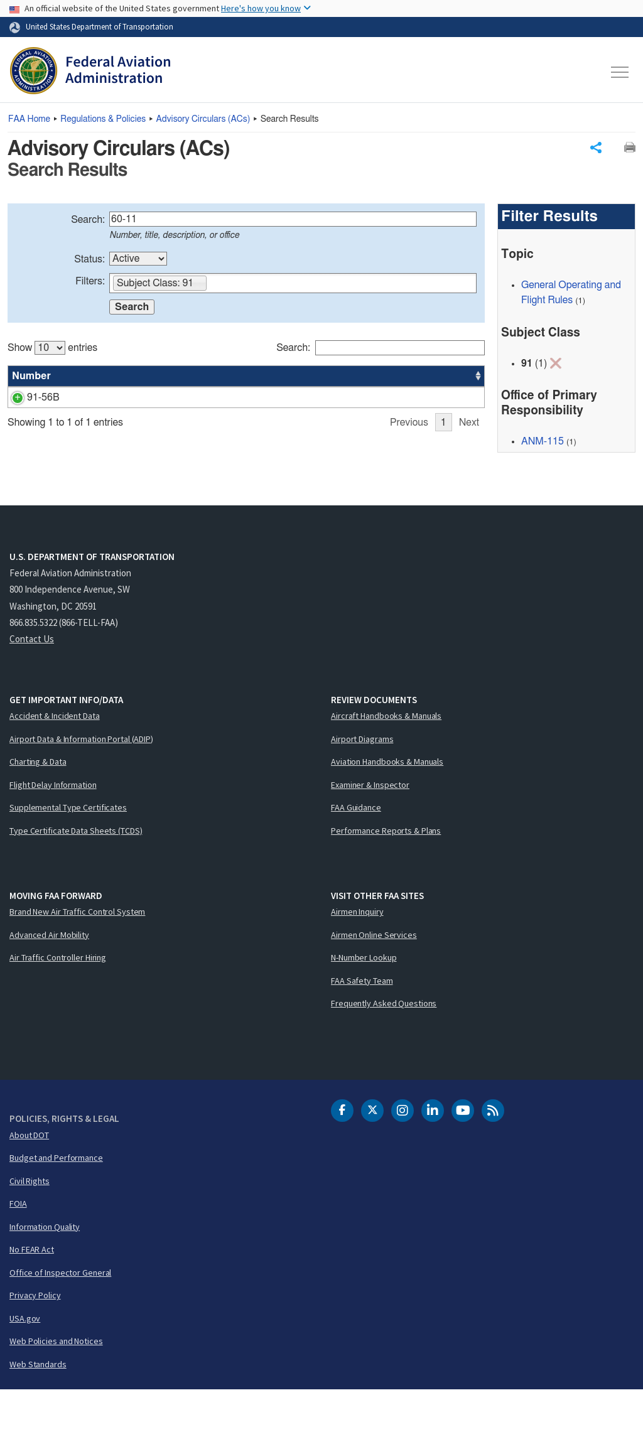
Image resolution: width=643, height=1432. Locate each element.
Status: (89, 260)
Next (469, 486)
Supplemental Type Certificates (68, 849)
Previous (409, 486)
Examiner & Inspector (370, 826)
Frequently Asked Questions (383, 1045)
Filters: (90, 282)
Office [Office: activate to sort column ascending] (389, 377)
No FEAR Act (31, 1291)
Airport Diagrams (362, 780)
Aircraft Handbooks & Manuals (386, 757)
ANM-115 (542, 442)
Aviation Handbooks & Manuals (387, 803)
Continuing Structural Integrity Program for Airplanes (181, 398)
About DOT (29, 1176)
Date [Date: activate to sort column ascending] (438, 377)
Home (29, 119)
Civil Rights (29, 1222)
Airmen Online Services (374, 976)
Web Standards (38, 1405)
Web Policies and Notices (56, 1383)
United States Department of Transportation (99, 26)
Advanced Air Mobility (49, 976)
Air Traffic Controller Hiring (57, 999)
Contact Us (31, 681)
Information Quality (44, 1268)
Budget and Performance (56, 1199)
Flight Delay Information (53, 826)
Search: (88, 220)
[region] (246, 412)
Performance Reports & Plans (386, 872)
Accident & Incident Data (54, 757)
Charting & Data (38, 803)
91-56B (28, 398)
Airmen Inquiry (357, 953)
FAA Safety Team (362, 1022)
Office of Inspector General (60, 1314)
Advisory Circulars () (203, 119)
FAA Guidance (356, 849)
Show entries (52, 348)
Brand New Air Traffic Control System (77, 953)
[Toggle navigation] (620, 72)
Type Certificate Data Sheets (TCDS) (76, 872)
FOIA (18, 1245)
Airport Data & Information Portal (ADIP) (81, 780)
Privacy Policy (35, 1337)
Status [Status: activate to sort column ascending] (342, 377)
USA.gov (24, 1359)
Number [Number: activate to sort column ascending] (31, 377)
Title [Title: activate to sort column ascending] (78, 377)
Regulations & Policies (103, 119)
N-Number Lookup (364, 999)
